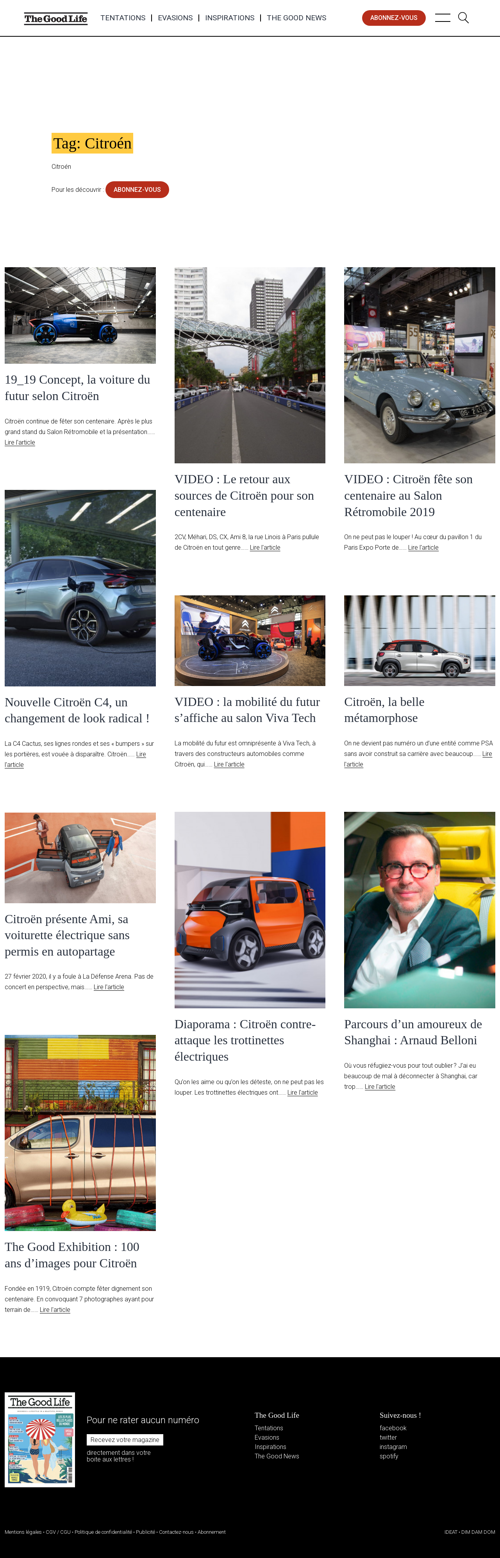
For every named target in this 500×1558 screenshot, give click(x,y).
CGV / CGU (58, 1532)
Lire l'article (20, 442)
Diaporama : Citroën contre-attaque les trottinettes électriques (245, 1040)
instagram (393, 1447)
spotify (389, 1456)
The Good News (296, 17)
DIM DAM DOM (478, 1532)
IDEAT (451, 1532)
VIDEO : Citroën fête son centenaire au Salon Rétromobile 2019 (408, 495)
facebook (393, 1428)
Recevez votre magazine (125, 1440)
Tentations (122, 17)
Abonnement (212, 1532)
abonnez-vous (394, 17)
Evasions (175, 17)
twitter (388, 1437)
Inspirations (229, 17)
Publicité (145, 1532)
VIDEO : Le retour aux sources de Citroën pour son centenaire (244, 495)
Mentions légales (23, 1532)
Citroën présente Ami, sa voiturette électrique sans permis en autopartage (67, 935)
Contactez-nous (176, 1532)
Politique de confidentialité (103, 1532)
